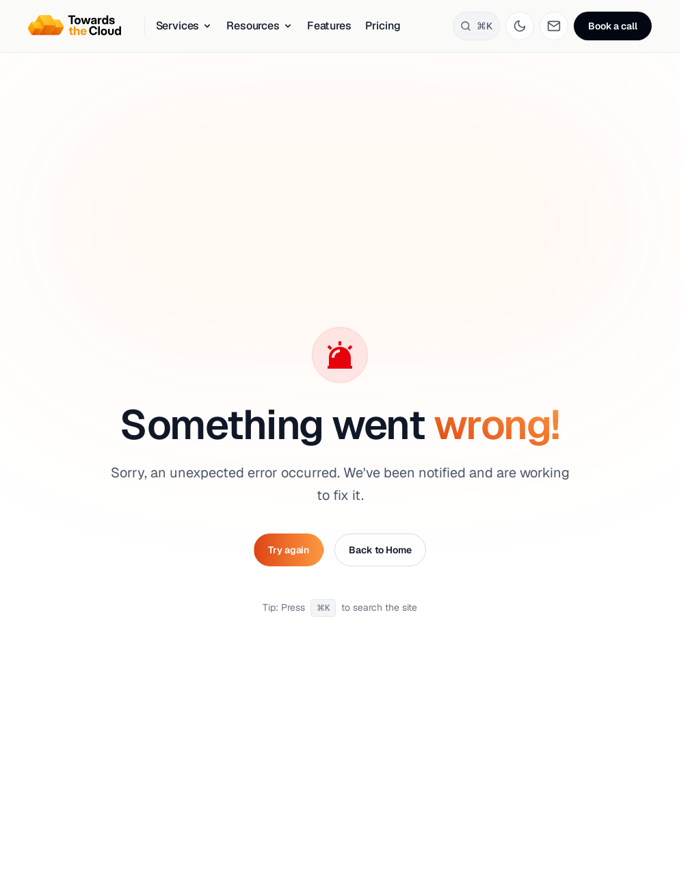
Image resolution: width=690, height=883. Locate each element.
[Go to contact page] (554, 26)
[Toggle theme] (519, 26)
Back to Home (380, 550)
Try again (288, 550)
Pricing (383, 25)
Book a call (612, 26)
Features (329, 25)
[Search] (476, 26)
